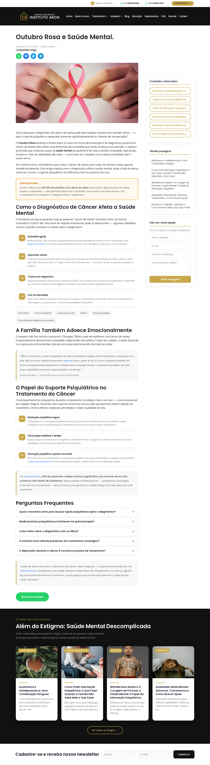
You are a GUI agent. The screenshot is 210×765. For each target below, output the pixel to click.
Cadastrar (184, 754)
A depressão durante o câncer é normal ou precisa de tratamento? (62, 550)
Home (69, 16)
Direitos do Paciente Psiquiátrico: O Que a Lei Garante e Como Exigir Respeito (171, 116)
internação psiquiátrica (40, 461)
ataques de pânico (36, 243)
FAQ (163, 16)
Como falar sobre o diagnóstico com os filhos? (49, 531)
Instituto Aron (32, 476)
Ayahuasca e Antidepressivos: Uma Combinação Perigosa (171, 90)
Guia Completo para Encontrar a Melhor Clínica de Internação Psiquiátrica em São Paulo (171, 133)
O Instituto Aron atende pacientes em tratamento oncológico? (59, 541)
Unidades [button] (115, 16)
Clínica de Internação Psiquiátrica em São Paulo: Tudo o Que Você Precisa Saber (171, 108)
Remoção (137, 16)
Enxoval (172, 16)
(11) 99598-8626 (130, 3)
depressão (69, 360)
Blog (126, 16)
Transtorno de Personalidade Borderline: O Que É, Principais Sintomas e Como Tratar (171, 99)
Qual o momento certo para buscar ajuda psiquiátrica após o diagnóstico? (67, 511)
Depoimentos (151, 16)
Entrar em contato (32, 597)
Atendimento (182, 3)
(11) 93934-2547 (154, 3)
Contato (183, 16)
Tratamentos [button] (98, 16)
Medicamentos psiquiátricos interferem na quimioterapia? (56, 521)
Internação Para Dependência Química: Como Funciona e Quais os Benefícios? (171, 125)
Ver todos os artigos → (105, 730)
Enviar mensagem (170, 279)
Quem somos (82, 16)
